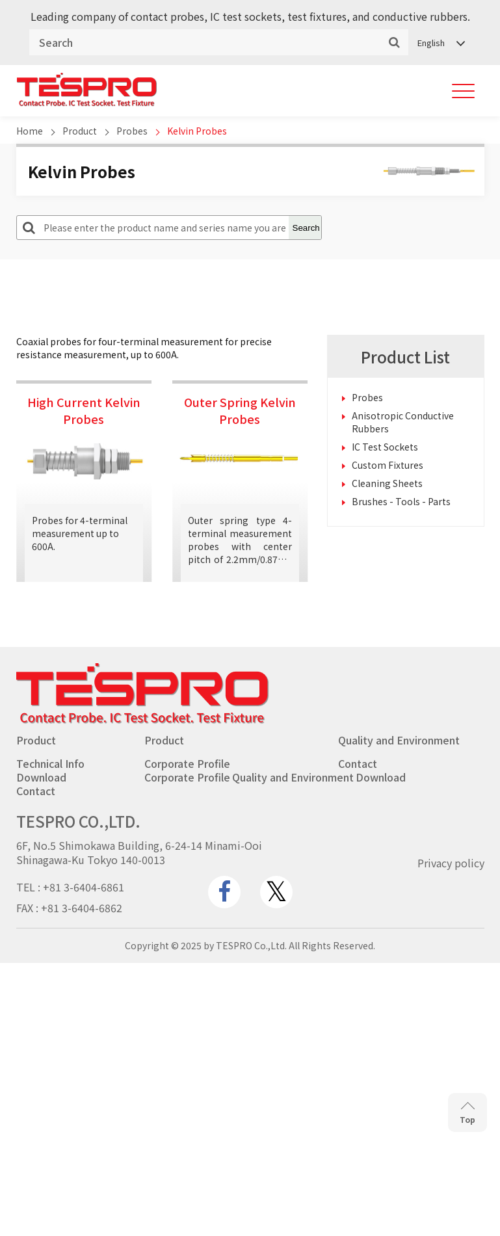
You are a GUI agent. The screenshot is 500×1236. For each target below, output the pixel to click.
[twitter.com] (276, 892)
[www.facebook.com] (224, 892)
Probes (132, 130)
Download (41, 777)
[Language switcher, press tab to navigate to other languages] (440, 42)
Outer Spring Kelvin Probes (240, 410)
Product (79, 130)
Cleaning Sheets (387, 483)
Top (467, 1113)
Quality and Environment (399, 740)
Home (29, 130)
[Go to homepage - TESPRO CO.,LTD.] (142, 720)
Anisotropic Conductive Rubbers (403, 422)
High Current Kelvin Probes (83, 410)
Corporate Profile (187, 763)
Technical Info (50, 763)
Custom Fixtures (387, 464)
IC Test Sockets (385, 446)
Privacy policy (450, 863)
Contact (357, 763)
